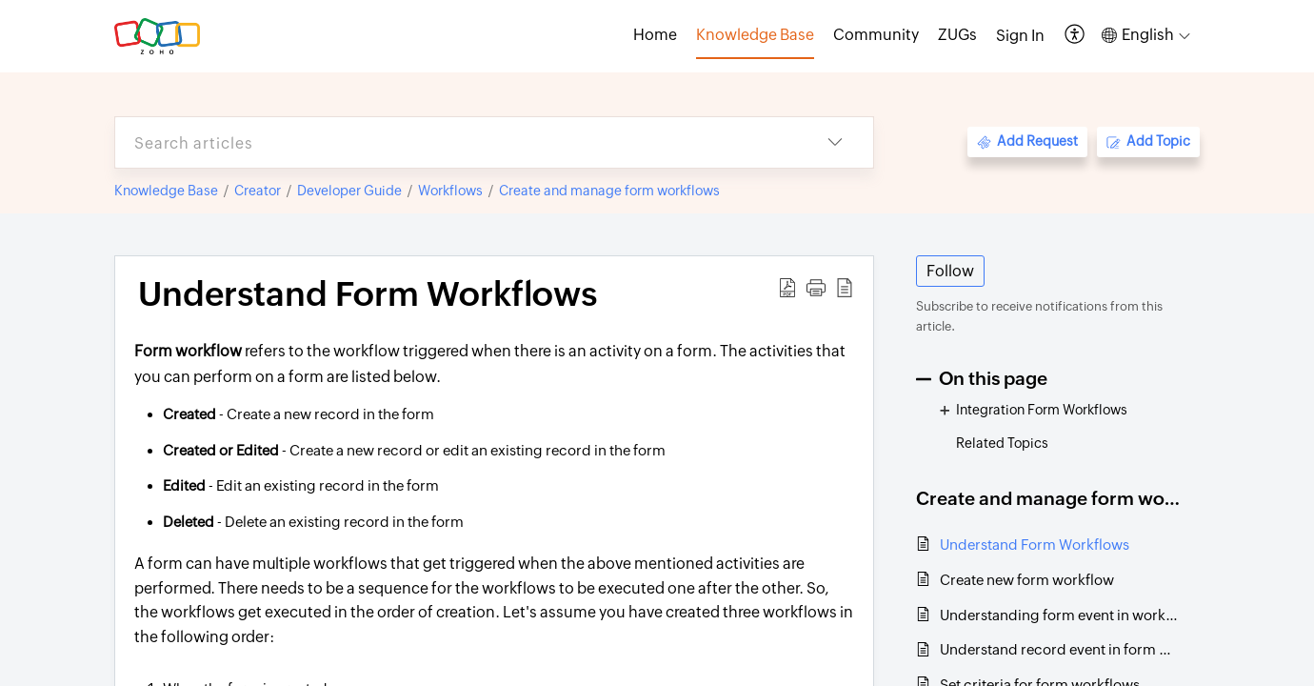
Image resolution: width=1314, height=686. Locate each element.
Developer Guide (349, 190)
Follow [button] (950, 271)
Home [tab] (655, 35)
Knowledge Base (166, 190)
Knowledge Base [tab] (755, 35)
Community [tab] (876, 35)
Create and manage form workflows (609, 190)
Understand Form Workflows (1034, 544)
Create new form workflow (1027, 580)
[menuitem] (1020, 36)
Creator (257, 190)
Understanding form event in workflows (1060, 615)
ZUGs (957, 35)
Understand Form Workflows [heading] (367, 294)
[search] (456, 142)
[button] (1075, 35)
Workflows (450, 190)
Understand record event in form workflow (1060, 649)
